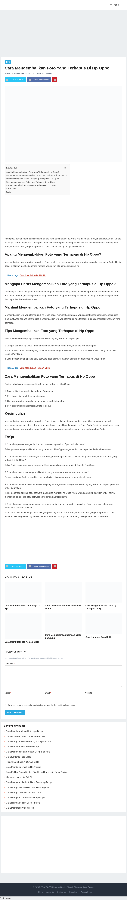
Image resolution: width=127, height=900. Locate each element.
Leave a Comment (44, 73)
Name (8, 693)
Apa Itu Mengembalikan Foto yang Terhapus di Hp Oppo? (32, 172)
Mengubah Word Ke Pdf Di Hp (20, 777)
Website (88, 693)
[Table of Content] (65, 168)
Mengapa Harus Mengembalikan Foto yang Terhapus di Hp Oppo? (36, 175)
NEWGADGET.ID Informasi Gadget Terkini (56, 887)
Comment (10, 663)
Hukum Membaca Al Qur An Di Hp (22, 762)
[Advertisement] (63, 31)
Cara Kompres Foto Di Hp (98, 637)
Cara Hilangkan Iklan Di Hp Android (23, 803)
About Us (50, 892)
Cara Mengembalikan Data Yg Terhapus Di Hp (28, 741)
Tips (8, 62)
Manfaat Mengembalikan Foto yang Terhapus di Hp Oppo (32, 179)
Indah (7, 73)
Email (48, 693)
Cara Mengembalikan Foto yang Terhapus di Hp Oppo (31, 185)
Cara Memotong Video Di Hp (20, 808)
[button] (114, 5)
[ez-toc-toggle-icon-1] (64, 168)
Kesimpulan (11, 188)
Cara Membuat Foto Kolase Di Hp (22, 642)
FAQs (8, 192)
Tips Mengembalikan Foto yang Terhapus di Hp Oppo (30, 182)
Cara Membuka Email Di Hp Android (23, 767)
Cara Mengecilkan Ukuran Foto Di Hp (24, 792)
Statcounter (5, 898)
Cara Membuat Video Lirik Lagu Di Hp (24, 731)
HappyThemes (88, 887)
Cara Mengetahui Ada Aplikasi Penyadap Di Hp (28, 782)
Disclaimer (73, 892)
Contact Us (61, 892)
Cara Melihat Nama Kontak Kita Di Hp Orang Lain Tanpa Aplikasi (37, 772)
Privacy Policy (86, 892)
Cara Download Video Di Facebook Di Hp (26, 736)
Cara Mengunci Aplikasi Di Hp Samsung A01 (27, 787)
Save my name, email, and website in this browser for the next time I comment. (41, 705)
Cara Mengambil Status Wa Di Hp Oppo (25, 797)
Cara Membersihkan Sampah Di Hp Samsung (28, 752)
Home (40, 892)
